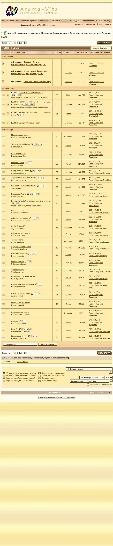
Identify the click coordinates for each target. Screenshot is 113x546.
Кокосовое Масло (18, 194)
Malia (68, 95)
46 (57, 203)
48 (57, 337)
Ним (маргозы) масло (20, 171)
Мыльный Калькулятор (85, 24)
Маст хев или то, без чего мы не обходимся (29, 98)
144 (56, 195)
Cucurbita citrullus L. (19, 249)
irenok (105, 235)
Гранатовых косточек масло (22, 284)
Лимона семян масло (20, 312)
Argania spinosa (17, 229)
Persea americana (18, 324)
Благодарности (104, 24)
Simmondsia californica (20, 332)
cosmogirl (93, 148)
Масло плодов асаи (19, 135)
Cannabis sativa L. (18, 165)
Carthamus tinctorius (19, 213)
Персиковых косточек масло (23, 276)
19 (57, 227)
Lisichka (68, 123)
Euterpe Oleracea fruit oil (21, 137)
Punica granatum (18, 287)
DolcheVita (93, 125)
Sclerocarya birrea (18, 264)
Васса (68, 114)
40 (57, 187)
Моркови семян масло (20, 303)
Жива (105, 279)
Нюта (105, 228)
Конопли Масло (17, 163)
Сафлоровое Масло (19, 210)
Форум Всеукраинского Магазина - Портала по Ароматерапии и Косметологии (45, 33)
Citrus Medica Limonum (20, 314)
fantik (105, 196)
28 (57, 263)
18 (57, 304)
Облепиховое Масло (19, 218)
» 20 (32, 104)
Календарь (75, 21)
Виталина (93, 97)
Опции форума (99, 48)
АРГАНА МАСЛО (18, 226)
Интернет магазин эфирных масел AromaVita (56, 398)
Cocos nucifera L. (18, 196)
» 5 (20, 95)
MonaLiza (107, 180)
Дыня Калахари (17, 269)
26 (57, 179)
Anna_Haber (93, 206)
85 (57, 330)
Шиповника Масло (19, 253)
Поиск (99, 21)
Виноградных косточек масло (23, 186)
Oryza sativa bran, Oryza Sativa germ (26, 206)
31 (57, 114)
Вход (41, 25)
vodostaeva (93, 107)
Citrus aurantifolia (18, 235)
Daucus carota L (17, 305)
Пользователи (88, 21)
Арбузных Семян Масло (21, 247)
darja (105, 256)
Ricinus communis (18, 339)
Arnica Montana (17, 242)
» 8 (38, 194)
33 (57, 322)
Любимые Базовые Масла (30, 93)
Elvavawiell (93, 116)
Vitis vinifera (16, 188)
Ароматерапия (92, 33)
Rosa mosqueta (17, 256)
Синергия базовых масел (29, 123)
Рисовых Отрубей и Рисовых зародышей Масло (31, 201)
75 (57, 172)
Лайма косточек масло (20, 233)
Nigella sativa (16, 147)
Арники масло (17, 240)
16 (57, 248)
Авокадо (14, 321)
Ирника (106, 242)
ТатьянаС (68, 263)
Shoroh (68, 145)
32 (57, 285)
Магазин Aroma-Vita (11, 21)
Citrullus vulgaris (17, 272)
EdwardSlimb (22, 362)
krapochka (93, 325)
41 (57, 295)
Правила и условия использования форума (41, 21)
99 (57, 95)
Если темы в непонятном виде (37, 82)
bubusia (106, 212)
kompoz (106, 249)
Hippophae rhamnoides (20, 221)
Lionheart (68, 63)
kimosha (106, 173)
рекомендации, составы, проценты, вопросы (29, 107)
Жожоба (14, 329)
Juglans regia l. (17, 296)
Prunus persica (17, 279)
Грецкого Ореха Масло (20, 293)
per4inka (68, 172)
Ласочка (106, 338)
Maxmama (93, 166)
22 (57, 164)
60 (57, 145)
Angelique (68, 104)
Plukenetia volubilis (19, 156)
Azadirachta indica (18, 173)
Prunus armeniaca (18, 180)
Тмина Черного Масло (20, 144)
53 (57, 219)
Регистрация (49, 25)
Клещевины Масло (19, 336)
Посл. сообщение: (96, 63)
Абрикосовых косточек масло (23, 178)
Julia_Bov (107, 272)
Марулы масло (17, 261)
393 (56, 104)
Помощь (107, 21)
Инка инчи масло (18, 153)
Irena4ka (106, 332)
